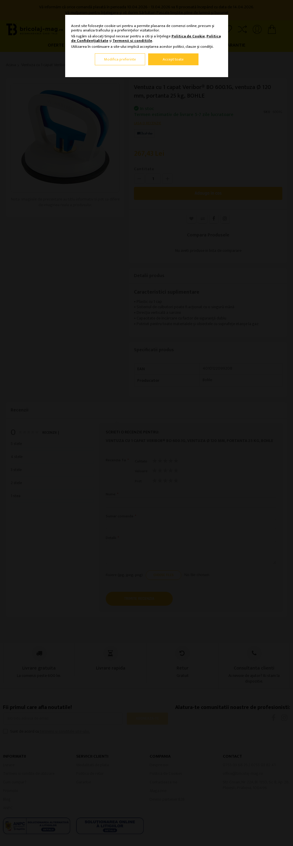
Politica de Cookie (188, 36)
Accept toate (173, 59)
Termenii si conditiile (132, 40)
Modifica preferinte (120, 59)
